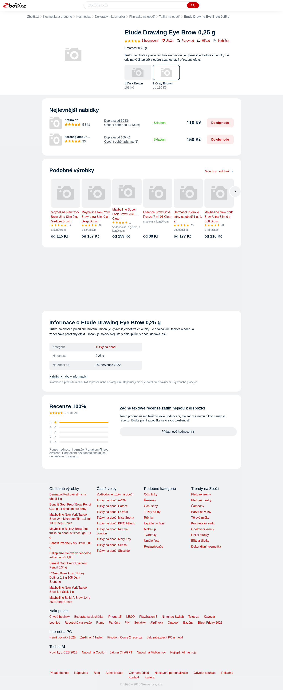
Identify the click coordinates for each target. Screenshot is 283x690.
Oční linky (150, 494)
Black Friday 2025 (210, 622)
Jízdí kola (156, 622)
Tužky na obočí (169, 16)
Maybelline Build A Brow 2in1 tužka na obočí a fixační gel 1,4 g (70, 533)
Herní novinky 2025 (62, 637)
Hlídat (203, 40)
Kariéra (150, 677)
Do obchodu (220, 122)
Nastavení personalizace (171, 672)
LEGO (130, 616)
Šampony (197, 506)
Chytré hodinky (59, 616)
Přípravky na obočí (142, 16)
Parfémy (114, 622)
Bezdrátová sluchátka (88, 616)
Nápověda (81, 672)
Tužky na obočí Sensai (112, 545)
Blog (97, 672)
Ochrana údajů (139, 672)
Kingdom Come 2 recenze (125, 637)
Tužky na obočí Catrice (112, 506)
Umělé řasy (151, 540)
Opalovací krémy (202, 529)
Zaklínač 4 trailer (91, 637)
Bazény (188, 622)
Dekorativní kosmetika (110, 16)
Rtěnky (148, 517)
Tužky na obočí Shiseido (113, 550)
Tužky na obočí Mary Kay (114, 539)
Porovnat (185, 40)
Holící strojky (200, 535)
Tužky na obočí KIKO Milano (116, 523)
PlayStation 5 (148, 616)
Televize (193, 616)
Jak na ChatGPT (121, 652)
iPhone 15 (115, 616)
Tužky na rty (152, 512)
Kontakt (134, 677)
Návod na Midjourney (151, 652)
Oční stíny (151, 506)
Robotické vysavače (78, 622)
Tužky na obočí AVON (111, 500)
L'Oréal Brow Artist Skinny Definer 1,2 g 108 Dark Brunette (67, 577)
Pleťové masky (201, 500)
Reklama (227, 672)
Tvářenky (150, 535)
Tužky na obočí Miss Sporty (115, 517)
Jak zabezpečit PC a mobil (165, 637)
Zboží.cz (33, 16)
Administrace (114, 672)
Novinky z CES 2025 (63, 652)
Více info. (71, 456)
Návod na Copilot (93, 652)
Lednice (54, 622)
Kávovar (209, 616)
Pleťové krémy (201, 494)
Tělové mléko (200, 517)
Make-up (150, 529)
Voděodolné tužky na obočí (115, 494)
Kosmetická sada (202, 523)
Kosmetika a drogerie (57, 16)
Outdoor (173, 622)
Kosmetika (83, 16)
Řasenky (150, 500)
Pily (127, 622)
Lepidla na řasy (154, 523)
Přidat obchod (59, 672)
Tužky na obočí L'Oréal (112, 512)
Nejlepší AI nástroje (183, 652)
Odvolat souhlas (205, 672)
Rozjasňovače (153, 546)
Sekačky (140, 622)
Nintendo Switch (173, 616)
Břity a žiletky (200, 540)
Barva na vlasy (201, 512)
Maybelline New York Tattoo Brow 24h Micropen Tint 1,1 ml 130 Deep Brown (70, 519)
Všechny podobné (219, 171)
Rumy (100, 622)
